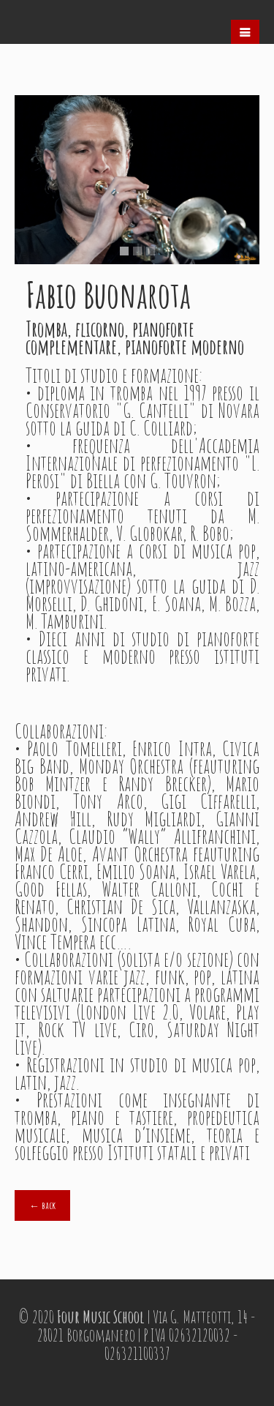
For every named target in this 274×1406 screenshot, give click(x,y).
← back (42, 1205)
